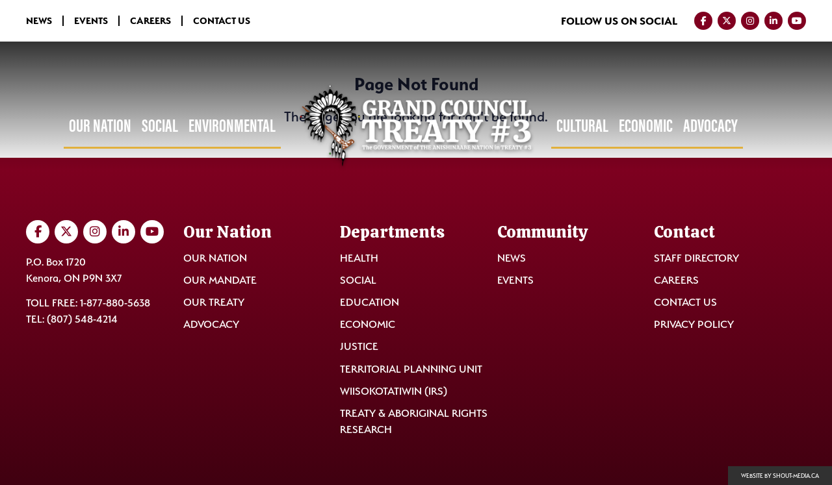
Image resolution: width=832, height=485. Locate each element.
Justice (359, 346)
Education (369, 302)
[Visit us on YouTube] (797, 21)
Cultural (582, 125)
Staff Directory (696, 258)
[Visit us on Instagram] (750, 21)
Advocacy (710, 125)
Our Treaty (213, 302)
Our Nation (100, 125)
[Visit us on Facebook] (703, 21)
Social (160, 125)
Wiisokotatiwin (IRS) (393, 391)
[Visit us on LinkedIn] (773, 21)
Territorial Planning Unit (411, 369)
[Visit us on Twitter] (727, 21)
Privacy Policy (694, 324)
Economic (646, 125)
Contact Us (221, 21)
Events (91, 21)
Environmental (232, 125)
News (39, 21)
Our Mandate (220, 280)
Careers (150, 21)
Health (359, 258)
